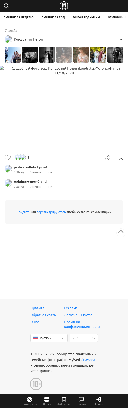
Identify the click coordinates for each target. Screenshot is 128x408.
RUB (75, 338)
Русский (42, 338)
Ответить (35, 227)
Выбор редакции (86, 17)
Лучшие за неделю (18, 17)
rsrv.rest (89, 359)
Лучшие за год (53, 17)
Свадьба (11, 30)
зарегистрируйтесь (51, 266)
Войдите (23, 266)
